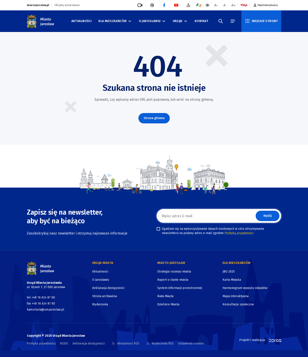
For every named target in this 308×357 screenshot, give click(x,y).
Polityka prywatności (41, 343)
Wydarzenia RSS (160, 343)
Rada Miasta (165, 296)
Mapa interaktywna (236, 296)
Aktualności (81, 21)
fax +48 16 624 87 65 (41, 303)
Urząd (180, 21)
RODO (64, 343)
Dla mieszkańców (115, 21)
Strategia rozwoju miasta (174, 271)
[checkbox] (158, 229)
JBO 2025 (229, 271)
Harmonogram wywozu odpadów (245, 288)
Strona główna (154, 118)
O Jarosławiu (152, 21)
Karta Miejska (232, 280)
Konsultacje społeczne (238, 304)
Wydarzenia (100, 304)
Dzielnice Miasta (168, 304)
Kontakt (202, 21)
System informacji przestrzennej (179, 288)
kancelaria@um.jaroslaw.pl (45, 309)
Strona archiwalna (104, 296)
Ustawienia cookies (191, 343)
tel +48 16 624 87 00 (41, 297)
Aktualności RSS (125, 343)
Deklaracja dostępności (108, 288)
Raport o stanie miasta (172, 280)
